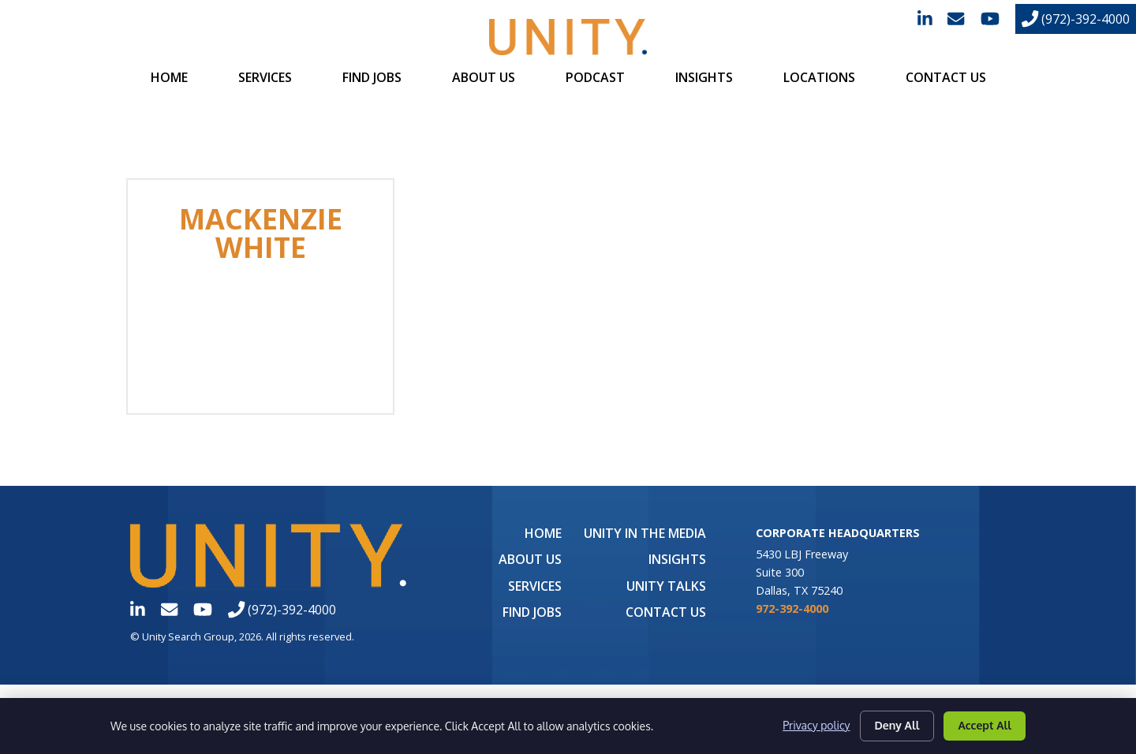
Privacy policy (816, 726)
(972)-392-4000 (1076, 19)
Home (169, 77)
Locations (819, 77)
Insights (704, 77)
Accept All (984, 725)
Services (265, 77)
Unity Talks (666, 586)
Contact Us (946, 77)
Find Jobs (372, 77)
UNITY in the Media (645, 533)
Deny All (897, 725)
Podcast (595, 77)
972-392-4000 (792, 608)
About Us (483, 77)
